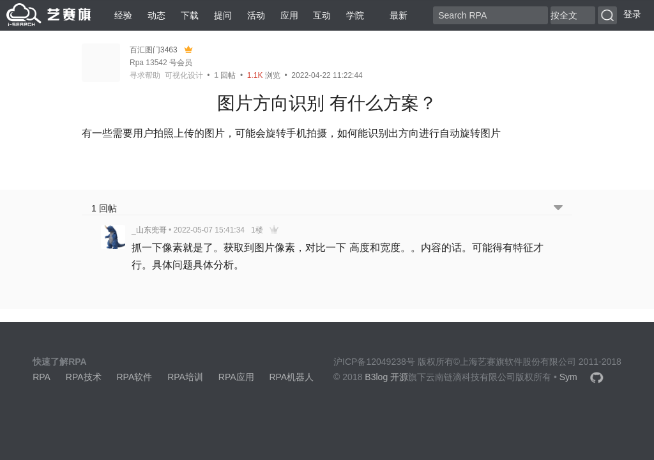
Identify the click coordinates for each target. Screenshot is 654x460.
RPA (41, 377)
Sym (568, 377)
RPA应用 (236, 377)
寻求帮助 (145, 75)
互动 (322, 15)
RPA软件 (134, 377)
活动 (256, 15)
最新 (393, 15)
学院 (355, 15)
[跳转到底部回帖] (558, 208)
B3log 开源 (386, 377)
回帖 (225, 75)
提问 (223, 15)
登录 (632, 14)
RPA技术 (84, 377)
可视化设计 (184, 75)
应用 (289, 15)
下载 (190, 15)
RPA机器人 (291, 377)
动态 (156, 15)
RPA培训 (185, 377)
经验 (123, 15)
